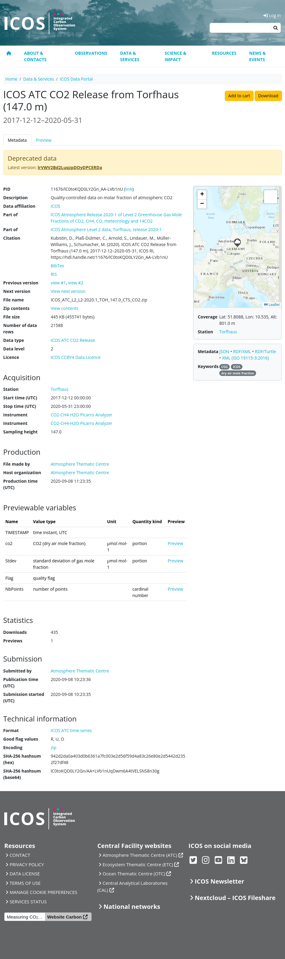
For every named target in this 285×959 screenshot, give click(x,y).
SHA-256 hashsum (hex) (22, 759)
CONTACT (19, 855)
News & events (257, 56)
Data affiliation (19, 206)
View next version (68, 291)
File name (13, 300)
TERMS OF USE (24, 883)
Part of (10, 214)
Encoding (13, 747)
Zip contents (16, 308)
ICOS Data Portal (76, 79)
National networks (131, 906)
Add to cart (239, 96)
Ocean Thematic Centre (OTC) (134, 873)
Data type (13, 340)
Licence (11, 357)
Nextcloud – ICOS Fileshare (235, 898)
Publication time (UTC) (20, 682)
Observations (91, 53)
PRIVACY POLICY (26, 864)
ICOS (55, 206)
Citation (11, 238)
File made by (16, 464)
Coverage (207, 317)
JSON (225, 351)
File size (11, 317)
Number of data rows (20, 328)
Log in (272, 15)
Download (268, 96)
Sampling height (20, 432)
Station (11, 389)
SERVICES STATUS (28, 901)
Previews (13, 641)
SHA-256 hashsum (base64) (22, 774)
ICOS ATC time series (71, 730)
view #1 (58, 283)
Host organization (22, 472)
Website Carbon (64, 916)
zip (54, 747)
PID (7, 189)
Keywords (208, 366)
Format (11, 730)
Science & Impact (175, 56)
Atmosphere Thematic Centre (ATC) (140, 855)
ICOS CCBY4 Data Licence (76, 357)
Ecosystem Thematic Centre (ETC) (138, 864)
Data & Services (129, 56)
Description (15, 197)
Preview (43, 140)
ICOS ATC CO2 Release (73, 340)
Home (11, 79)
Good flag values (20, 739)
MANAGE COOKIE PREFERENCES (43, 892)
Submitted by (17, 671)
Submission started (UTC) (23, 697)
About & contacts (35, 56)
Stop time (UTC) (19, 406)
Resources (224, 53)
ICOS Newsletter (219, 881)
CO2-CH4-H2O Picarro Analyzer (82, 415)
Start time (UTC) (20, 398)
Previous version (21, 283)
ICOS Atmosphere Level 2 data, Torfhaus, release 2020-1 (106, 229)
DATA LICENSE (24, 873)
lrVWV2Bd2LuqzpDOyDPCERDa (70, 167)
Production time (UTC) (20, 484)
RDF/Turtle (265, 351)
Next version (16, 291)
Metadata (17, 140)
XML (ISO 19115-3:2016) (245, 358)
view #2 (75, 283)
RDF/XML (242, 351)
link (128, 189)
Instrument (15, 415)
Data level (14, 349)
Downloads (15, 632)
